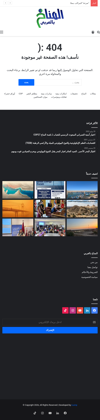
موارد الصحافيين (40, 97)
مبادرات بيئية (46, 93)
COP (21, 93)
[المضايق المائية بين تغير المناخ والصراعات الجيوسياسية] (17, 190)
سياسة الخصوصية (89, 277)
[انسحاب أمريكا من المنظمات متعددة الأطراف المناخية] (50, 208)
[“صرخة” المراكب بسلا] (82, 190)
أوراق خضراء (9, 93)
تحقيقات (74, 93)
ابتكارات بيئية (61, 93)
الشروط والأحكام (90, 272)
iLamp (74, 405)
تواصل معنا (93, 267)
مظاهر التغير (31, 93)
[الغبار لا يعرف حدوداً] (17, 208)
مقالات (93, 93)
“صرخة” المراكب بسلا (79, 3)
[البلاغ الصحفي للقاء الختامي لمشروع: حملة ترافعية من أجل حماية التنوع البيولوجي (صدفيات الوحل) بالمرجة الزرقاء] (50, 227)
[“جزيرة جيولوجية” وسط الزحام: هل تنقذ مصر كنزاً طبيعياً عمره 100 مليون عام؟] (82, 208)
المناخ (83, 93)
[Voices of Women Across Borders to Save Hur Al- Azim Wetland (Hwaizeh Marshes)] (82, 227)
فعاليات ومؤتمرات (59, 97)
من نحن (94, 262)
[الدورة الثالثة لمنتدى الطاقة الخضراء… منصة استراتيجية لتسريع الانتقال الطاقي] (50, 190)
